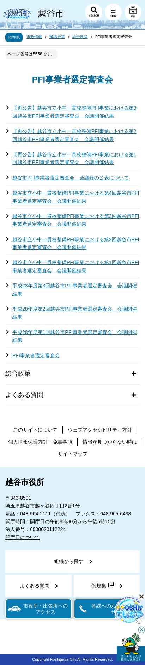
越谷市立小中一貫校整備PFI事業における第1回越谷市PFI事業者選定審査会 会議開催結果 (75, 266)
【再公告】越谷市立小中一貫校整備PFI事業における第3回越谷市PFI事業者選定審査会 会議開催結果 (74, 111)
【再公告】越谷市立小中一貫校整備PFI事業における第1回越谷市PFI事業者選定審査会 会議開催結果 (74, 158)
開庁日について (22, 537)
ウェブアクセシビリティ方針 (100, 430)
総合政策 (80, 37)
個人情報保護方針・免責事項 (40, 442)
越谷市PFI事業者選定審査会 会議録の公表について (70, 178)
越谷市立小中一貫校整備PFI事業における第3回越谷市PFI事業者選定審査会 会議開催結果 (75, 220)
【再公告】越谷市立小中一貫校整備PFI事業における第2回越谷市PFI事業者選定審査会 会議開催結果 (74, 135)
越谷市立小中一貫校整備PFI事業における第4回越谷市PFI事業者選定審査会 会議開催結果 (75, 196)
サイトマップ (72, 454)
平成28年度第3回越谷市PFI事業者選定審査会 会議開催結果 (74, 289)
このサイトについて (35, 430)
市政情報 (34, 37)
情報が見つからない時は (110, 442)
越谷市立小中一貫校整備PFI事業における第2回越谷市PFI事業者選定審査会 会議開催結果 (75, 243)
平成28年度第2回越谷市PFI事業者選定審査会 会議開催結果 (74, 312)
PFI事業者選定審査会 (36, 355)
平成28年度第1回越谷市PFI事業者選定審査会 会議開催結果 (74, 336)
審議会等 (57, 37)
